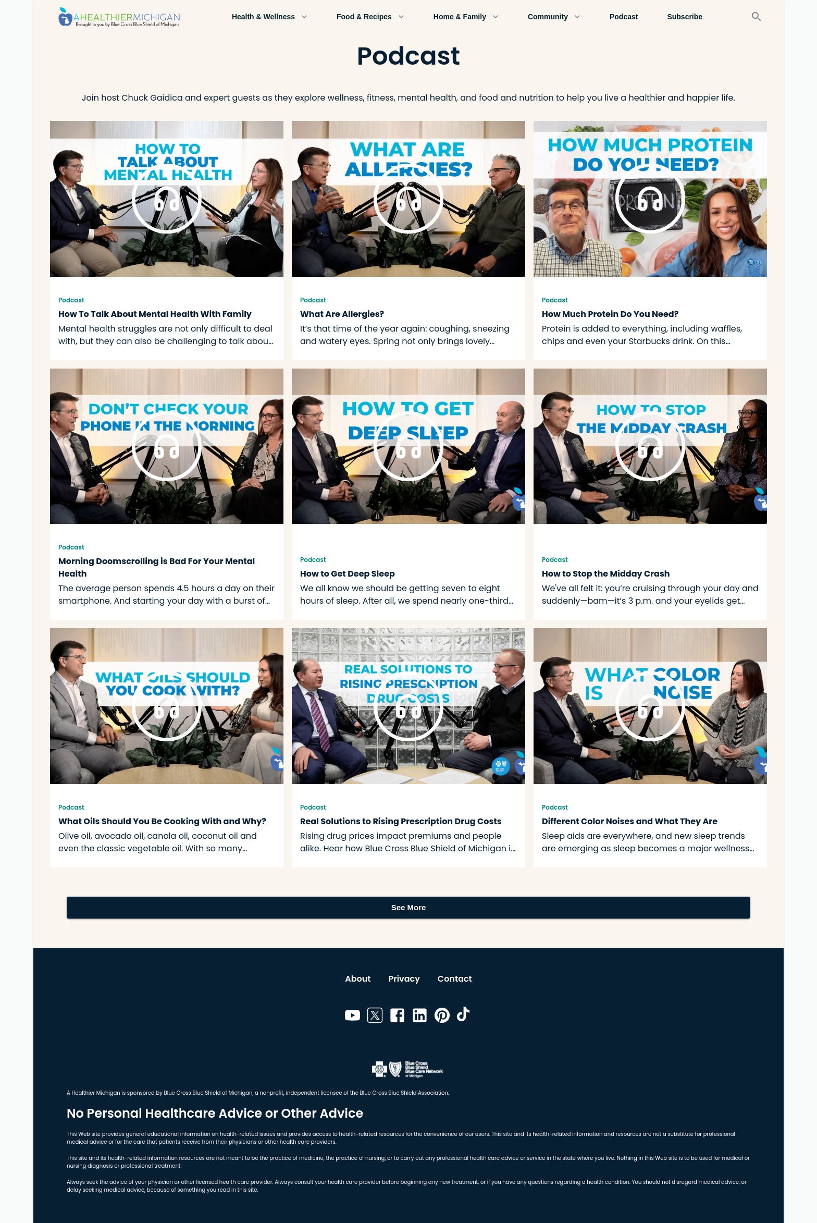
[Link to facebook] (397, 1017)
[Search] (756, 16)
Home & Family (466, 17)
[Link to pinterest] (442, 1017)
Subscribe (685, 17)
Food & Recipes (370, 17)
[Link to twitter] (375, 1017)
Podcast (623, 17)
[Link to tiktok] (464, 1017)
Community (554, 17)
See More (408, 908)
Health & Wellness (270, 17)
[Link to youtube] (352, 1017)
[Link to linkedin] (420, 1017)
